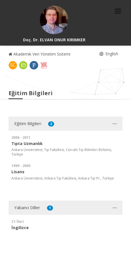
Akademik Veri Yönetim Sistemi (39, 54)
